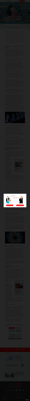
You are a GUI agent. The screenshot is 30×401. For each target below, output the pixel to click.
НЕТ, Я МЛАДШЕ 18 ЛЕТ (20, 205)
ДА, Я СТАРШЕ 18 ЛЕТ (9, 205)
